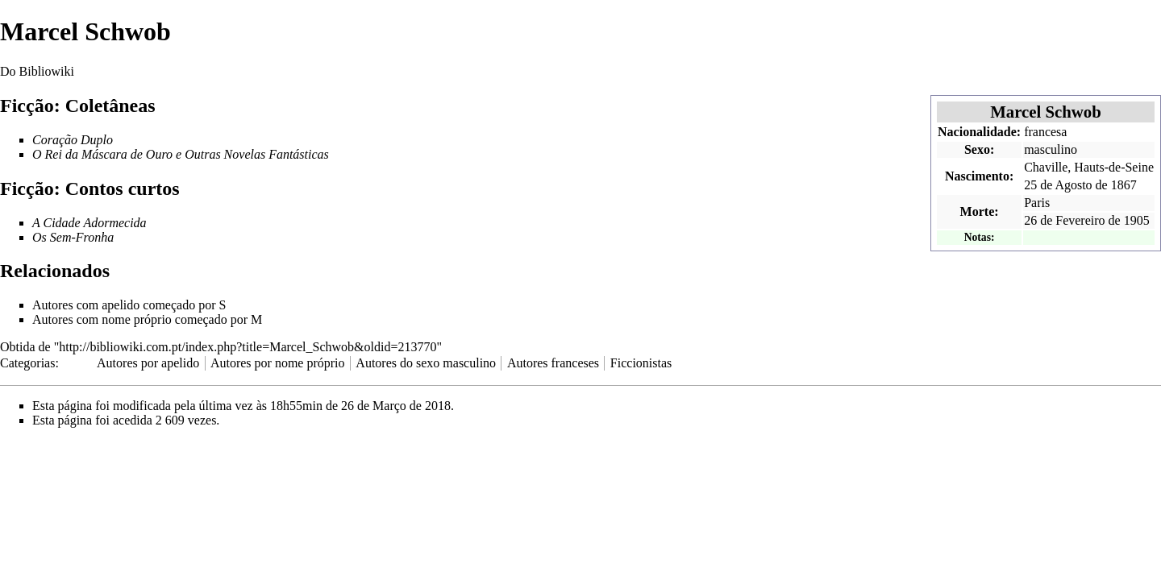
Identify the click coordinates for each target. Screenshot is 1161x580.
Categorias (27, 363)
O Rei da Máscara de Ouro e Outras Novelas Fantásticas (180, 154)
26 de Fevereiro (1064, 220)
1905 (1137, 220)
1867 (1124, 185)
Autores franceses (553, 363)
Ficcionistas (641, 363)
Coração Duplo (72, 140)
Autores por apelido (148, 363)
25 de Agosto (1058, 185)
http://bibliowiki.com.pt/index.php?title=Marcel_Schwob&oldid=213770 (247, 347)
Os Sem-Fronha (73, 237)
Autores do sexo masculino (426, 363)
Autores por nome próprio (277, 363)
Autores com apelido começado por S (129, 305)
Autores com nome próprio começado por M (147, 319)
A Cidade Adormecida (89, 223)
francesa (1045, 132)
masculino (1050, 149)
